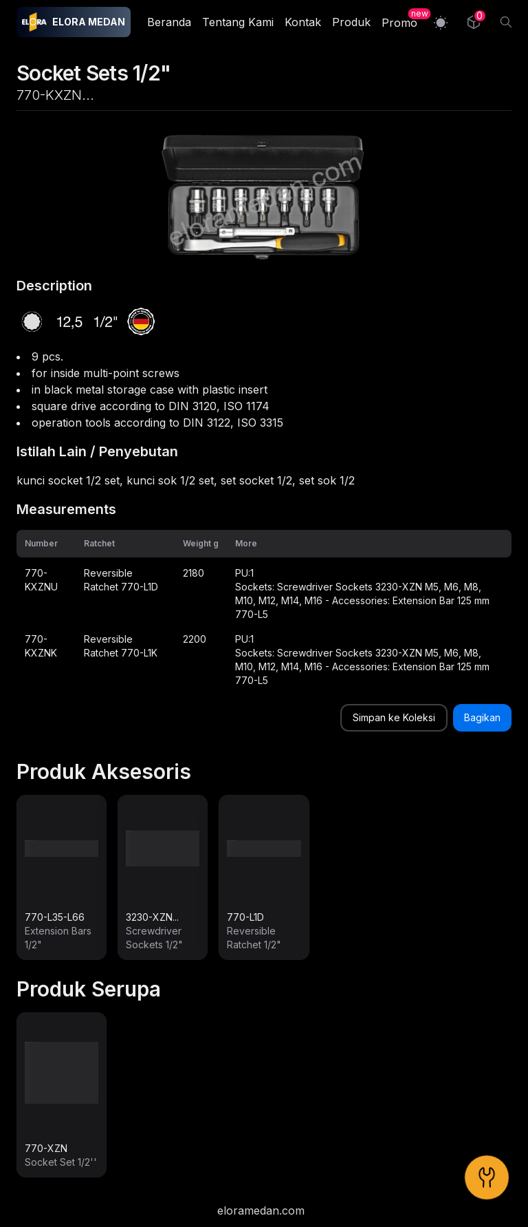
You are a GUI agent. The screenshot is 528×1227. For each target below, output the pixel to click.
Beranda (169, 22)
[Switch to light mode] (440, 22)
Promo (399, 23)
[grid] (264, 611)
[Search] (506, 22)
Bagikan (482, 717)
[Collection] (473, 22)
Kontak (303, 22)
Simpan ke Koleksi (394, 717)
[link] (61, 877)
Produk (351, 22)
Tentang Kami (238, 22)
